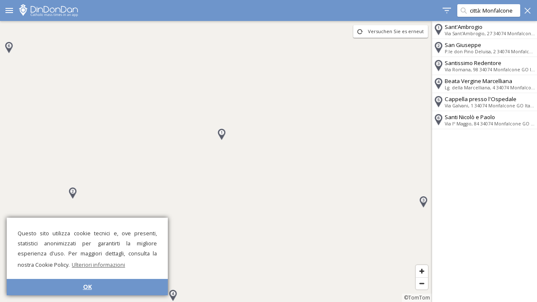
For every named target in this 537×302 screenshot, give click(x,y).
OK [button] (87, 287)
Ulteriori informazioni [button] (98, 264)
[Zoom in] (422, 271)
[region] (216, 161)
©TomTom (417, 297)
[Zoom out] (422, 283)
